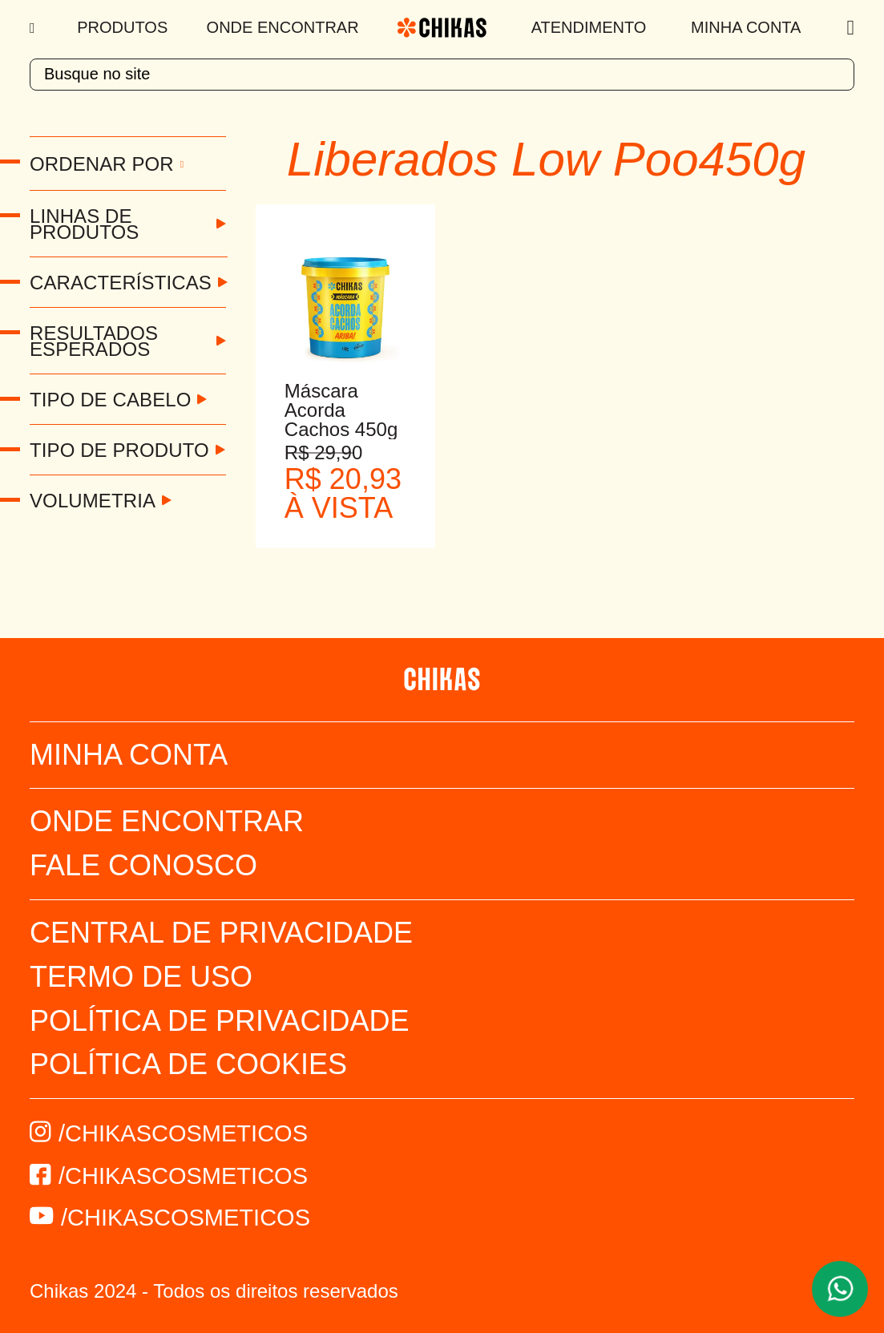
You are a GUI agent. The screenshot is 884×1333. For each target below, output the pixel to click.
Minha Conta (746, 27)
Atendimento (589, 27)
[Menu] (34, 28)
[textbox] (442, 75)
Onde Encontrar (283, 27)
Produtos (122, 27)
